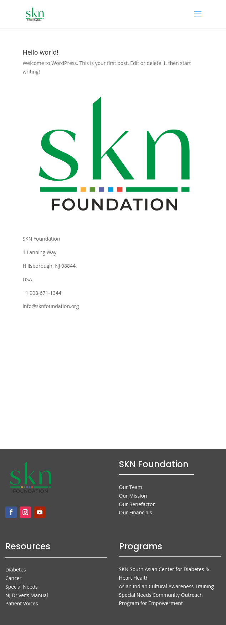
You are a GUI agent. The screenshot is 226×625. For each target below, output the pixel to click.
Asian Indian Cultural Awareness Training (166, 586)
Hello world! (40, 52)
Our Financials (135, 512)
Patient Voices (21, 603)
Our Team (130, 487)
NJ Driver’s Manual (26, 595)
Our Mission (133, 495)
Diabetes (15, 569)
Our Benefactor (137, 504)
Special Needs (21, 586)
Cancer (13, 578)
